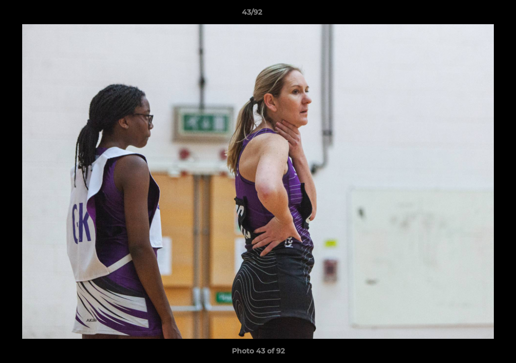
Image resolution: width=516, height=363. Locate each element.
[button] (474, 14)
